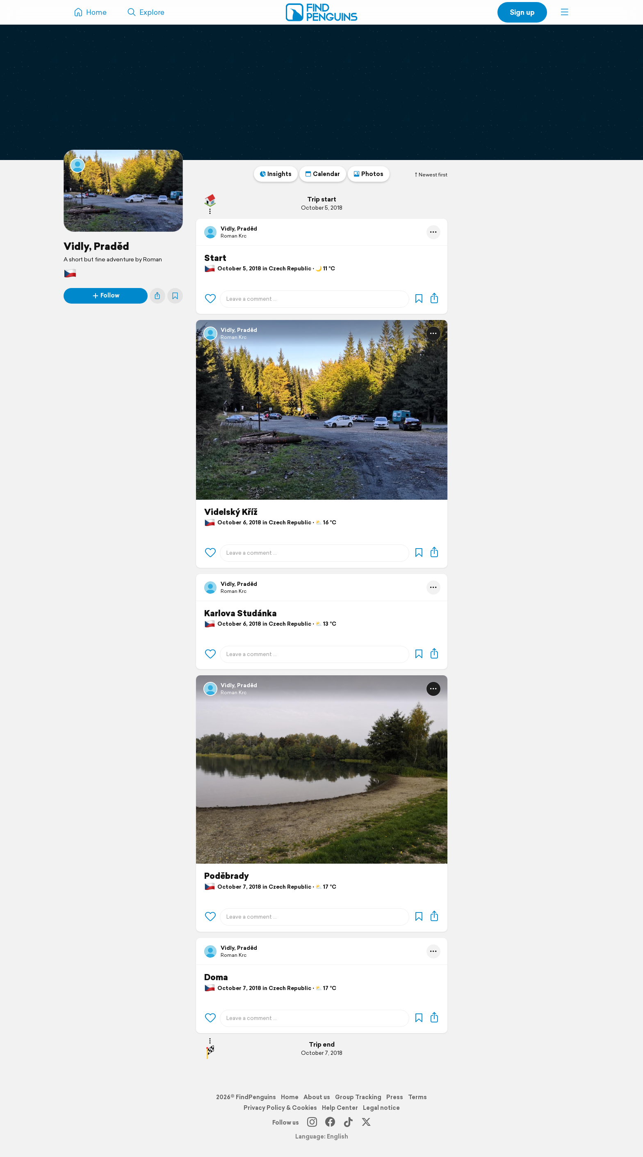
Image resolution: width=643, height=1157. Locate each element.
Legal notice (381, 1108)
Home (290, 1097)
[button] (564, 12)
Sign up (522, 12)
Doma (216, 977)
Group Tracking (358, 1097)
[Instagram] (312, 1122)
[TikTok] (348, 1122)
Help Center (340, 1108)
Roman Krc (233, 235)
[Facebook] (330, 1122)
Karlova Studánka (240, 613)
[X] (366, 1122)
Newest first (430, 174)
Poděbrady (226, 876)
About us (316, 1097)
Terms (417, 1097)
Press (394, 1097)
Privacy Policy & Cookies (280, 1108)
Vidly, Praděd (96, 246)
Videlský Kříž (231, 512)
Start (215, 258)
